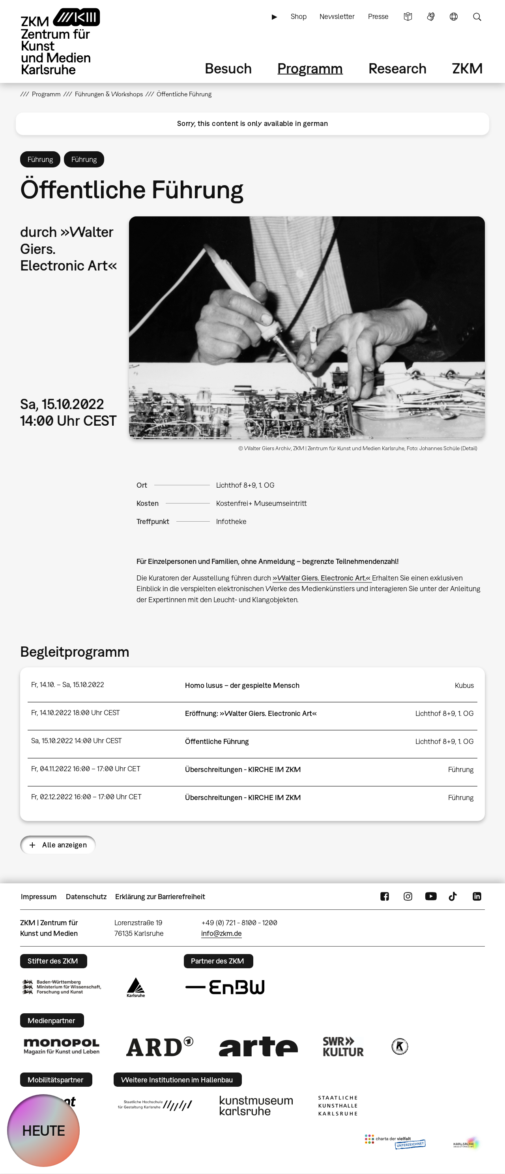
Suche (477, 16)
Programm (310, 68)
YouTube (431, 896)
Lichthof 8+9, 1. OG (245, 485)
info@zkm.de (221, 933)
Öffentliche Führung (217, 741)
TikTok (454, 896)
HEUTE (43, 1130)
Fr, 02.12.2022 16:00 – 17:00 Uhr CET (86, 797)
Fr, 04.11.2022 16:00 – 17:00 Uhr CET (85, 769)
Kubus (464, 685)
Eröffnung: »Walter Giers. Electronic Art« (251, 713)
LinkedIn (477, 896)
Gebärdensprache (431, 16)
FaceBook (385, 896)
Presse (378, 16)
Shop (299, 16)
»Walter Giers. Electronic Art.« (322, 578)
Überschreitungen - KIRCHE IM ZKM (243, 769)
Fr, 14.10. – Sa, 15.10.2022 (67, 684)
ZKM (467, 68)
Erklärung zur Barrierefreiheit (160, 896)
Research (397, 68)
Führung (461, 769)
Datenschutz (86, 896)
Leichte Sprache (408, 16)
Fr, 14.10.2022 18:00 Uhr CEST (75, 712)
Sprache (454, 16)
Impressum (39, 896)
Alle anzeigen (64, 845)
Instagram (408, 896)
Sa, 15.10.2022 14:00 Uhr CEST (76, 740)
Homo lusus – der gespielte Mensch (242, 685)
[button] (307, 327)
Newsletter (337, 16)
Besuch (228, 68)
